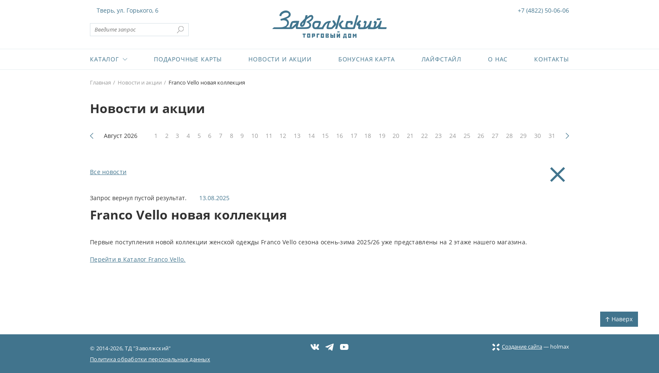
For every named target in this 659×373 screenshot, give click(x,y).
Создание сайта (517, 346)
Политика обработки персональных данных (150, 359)
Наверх (619, 319)
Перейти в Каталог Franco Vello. (138, 259)
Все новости (108, 172)
